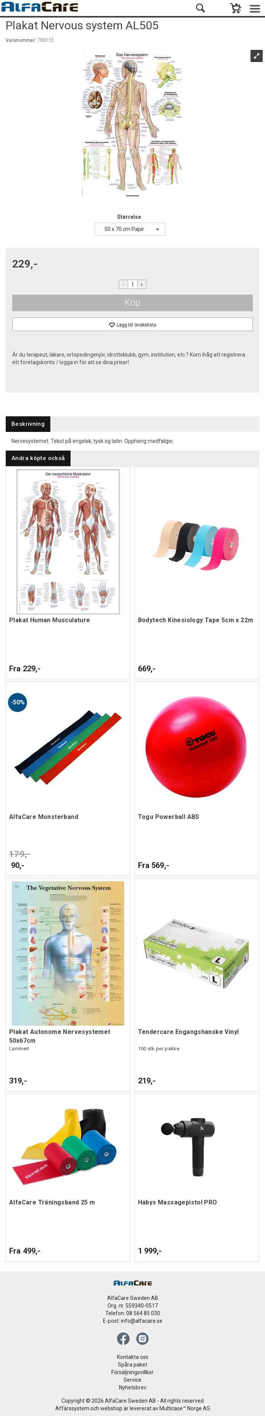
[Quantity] (132, 284)
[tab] (28, 424)
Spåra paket (132, 1365)
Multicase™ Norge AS (184, 1408)
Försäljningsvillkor (132, 1372)
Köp (132, 302)
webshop (111, 1408)
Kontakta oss (132, 1357)
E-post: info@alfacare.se (132, 1321)
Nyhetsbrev (132, 1387)
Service (132, 1380)
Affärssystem (72, 1408)
